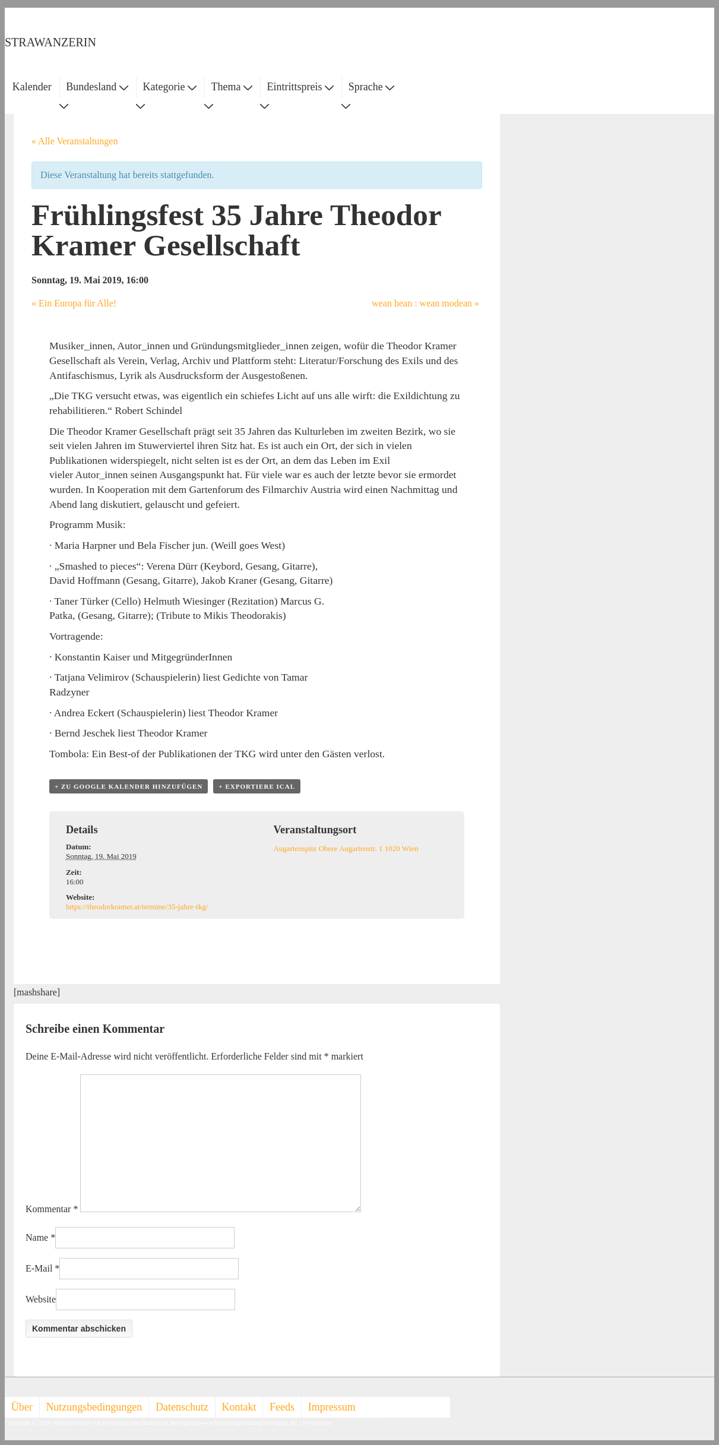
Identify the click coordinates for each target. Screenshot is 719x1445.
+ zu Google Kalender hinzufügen (128, 786)
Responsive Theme (358, 1422)
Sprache (371, 87)
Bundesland (97, 87)
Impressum (332, 1407)
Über (22, 1407)
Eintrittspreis (300, 87)
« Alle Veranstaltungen (74, 141)
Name (37, 1237)
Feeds (282, 1407)
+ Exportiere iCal (256, 786)
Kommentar (52, 1209)
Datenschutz (182, 1407)
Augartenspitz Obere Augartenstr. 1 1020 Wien (345, 848)
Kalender (32, 87)
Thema (231, 87)
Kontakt (239, 1407)
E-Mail (39, 1268)
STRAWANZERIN (50, 42)
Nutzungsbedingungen (94, 1407)
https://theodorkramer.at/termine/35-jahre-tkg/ (137, 906)
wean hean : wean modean (425, 303)
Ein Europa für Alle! (73, 303)
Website (41, 1299)
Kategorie (169, 87)
